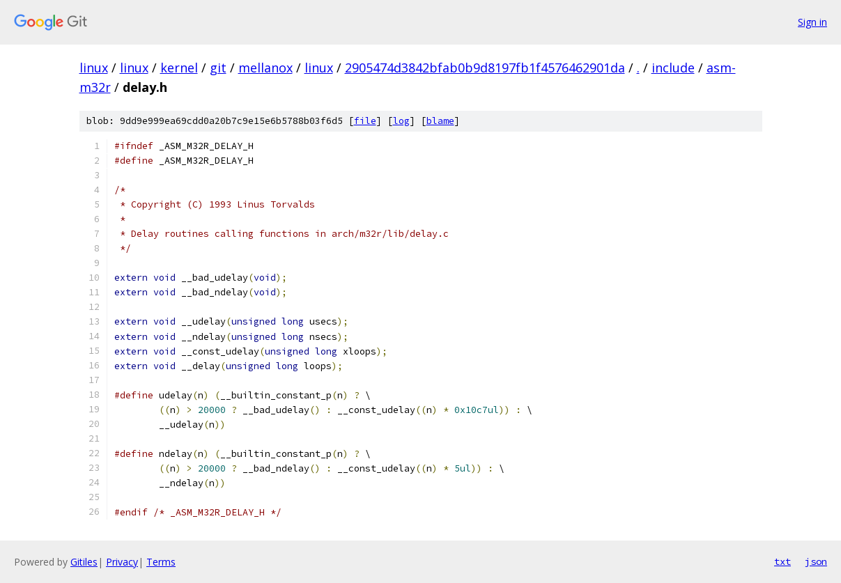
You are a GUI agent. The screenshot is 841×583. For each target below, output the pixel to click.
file (365, 121)
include (673, 67)
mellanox (265, 67)
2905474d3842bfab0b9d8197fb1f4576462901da (485, 67)
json (816, 561)
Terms (161, 561)
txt (782, 561)
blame (440, 121)
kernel (179, 67)
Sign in (812, 22)
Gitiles (84, 561)
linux (93, 67)
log (401, 121)
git (218, 67)
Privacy (122, 561)
